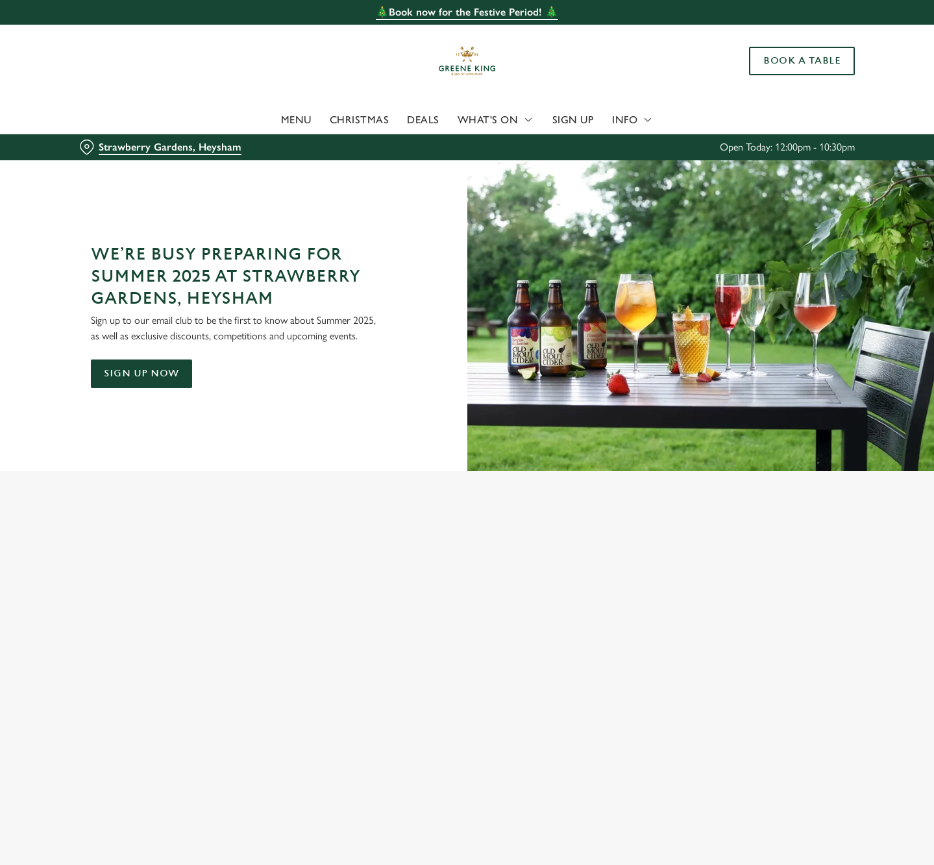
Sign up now (141, 373)
